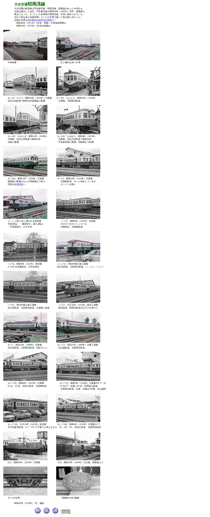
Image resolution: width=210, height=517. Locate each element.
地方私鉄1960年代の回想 (40, 20)
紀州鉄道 (18, 184)
